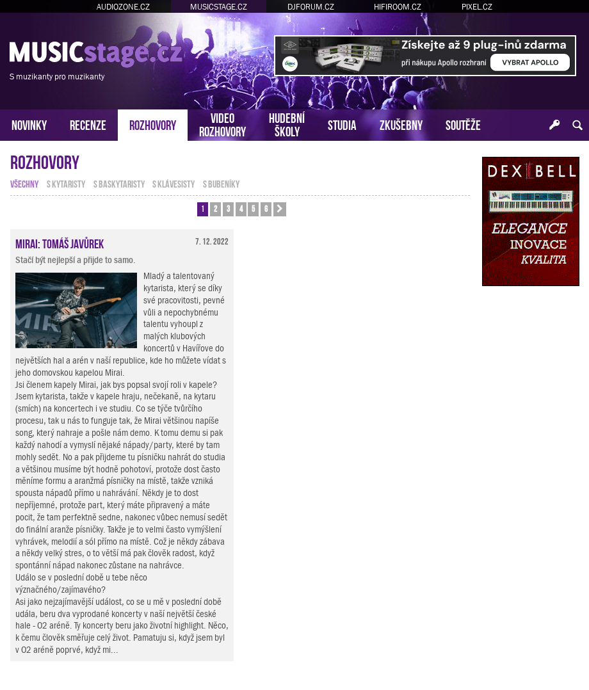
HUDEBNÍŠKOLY (287, 123)
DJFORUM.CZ (310, 7)
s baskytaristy (119, 183)
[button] (279, 209)
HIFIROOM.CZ (397, 7)
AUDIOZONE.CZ (123, 7)
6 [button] (266, 208)
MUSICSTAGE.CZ (218, 7)
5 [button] (253, 208)
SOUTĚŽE (463, 124)
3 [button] (228, 208)
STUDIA (342, 124)
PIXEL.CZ (477, 7)
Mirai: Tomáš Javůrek (59, 242)
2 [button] (215, 208)
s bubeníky (221, 183)
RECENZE (88, 124)
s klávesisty (173, 183)
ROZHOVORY (152, 124)
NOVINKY (29, 124)
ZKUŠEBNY (401, 124)
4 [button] (241, 208)
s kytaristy (66, 183)
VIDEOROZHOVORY (222, 123)
